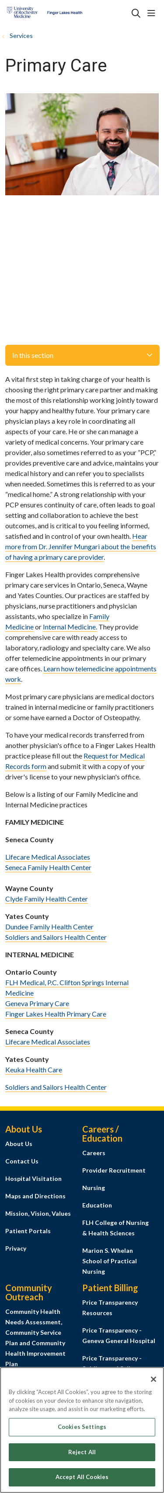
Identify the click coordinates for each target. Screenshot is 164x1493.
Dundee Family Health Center (49, 926)
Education (97, 1205)
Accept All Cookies (82, 1481)
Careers (93, 1152)
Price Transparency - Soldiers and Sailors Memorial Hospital (112, 1368)
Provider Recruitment (114, 1170)
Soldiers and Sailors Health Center (56, 937)
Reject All (82, 1455)
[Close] (153, 1383)
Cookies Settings (82, 1431)
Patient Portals (28, 1231)
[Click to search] (136, 13)
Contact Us (21, 1161)
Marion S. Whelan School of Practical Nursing (109, 1261)
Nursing (93, 1187)
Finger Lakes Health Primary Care (55, 1014)
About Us (18, 1143)
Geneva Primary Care (37, 1003)
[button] (153, 13)
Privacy (15, 1248)
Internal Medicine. (70, 626)
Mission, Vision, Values (38, 1213)
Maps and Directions (35, 1196)
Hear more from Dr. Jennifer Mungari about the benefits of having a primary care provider (80, 546)
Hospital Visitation (33, 1178)
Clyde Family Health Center (46, 898)
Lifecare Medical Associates (47, 857)
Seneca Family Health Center (48, 867)
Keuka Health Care (33, 1069)
